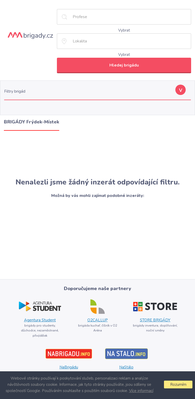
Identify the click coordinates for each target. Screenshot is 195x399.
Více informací (141, 390)
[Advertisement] (97, 154)
